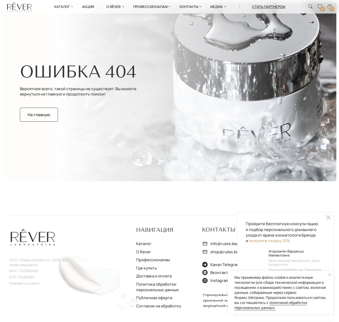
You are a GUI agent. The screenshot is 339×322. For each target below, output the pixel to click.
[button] (268, 6)
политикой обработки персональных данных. (270, 305)
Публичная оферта (154, 297)
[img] (19, 6)
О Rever (143, 251)
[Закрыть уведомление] (329, 274)
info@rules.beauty (227, 243)
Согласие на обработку (158, 305)
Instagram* (220, 280)
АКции (88, 6)
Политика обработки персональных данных (157, 286)
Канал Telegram (225, 264)
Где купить (146, 268)
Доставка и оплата (154, 276)
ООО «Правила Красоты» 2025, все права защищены (38, 262)
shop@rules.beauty (228, 251)
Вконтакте (220, 272)
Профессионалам (153, 259)
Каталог (143, 243)
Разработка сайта (24, 283)
